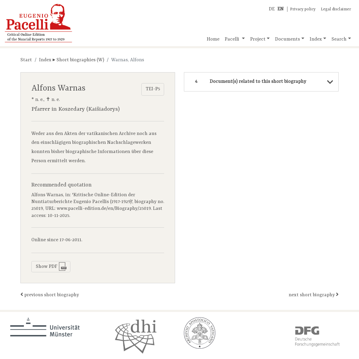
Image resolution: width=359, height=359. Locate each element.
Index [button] (316, 39)
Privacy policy (303, 9)
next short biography (314, 295)
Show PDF (51, 266)
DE (272, 9)
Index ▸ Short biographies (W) (71, 60)
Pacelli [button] (232, 39)
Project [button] (258, 39)
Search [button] (339, 39)
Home (213, 39)
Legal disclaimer (336, 9)
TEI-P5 (153, 89)
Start (26, 60)
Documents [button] (287, 39)
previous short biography (49, 295)
